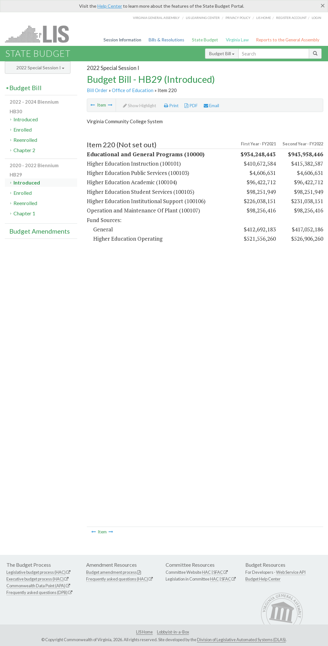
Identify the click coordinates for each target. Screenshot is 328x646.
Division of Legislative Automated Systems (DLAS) (241, 639)
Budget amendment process (111, 572)
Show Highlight (139, 105)
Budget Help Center (263, 578)
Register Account (291, 18)
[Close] (322, 5)
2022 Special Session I (40, 67)
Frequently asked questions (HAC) (117, 578)
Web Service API (291, 572)
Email (211, 105)
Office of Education (132, 90)
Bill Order (97, 90)
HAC (206, 572)
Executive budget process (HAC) (35, 578)
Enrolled (22, 129)
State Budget (205, 39)
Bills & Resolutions (166, 39)
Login (316, 18)
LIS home (263, 18)
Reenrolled (25, 140)
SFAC (218, 572)
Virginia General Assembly (156, 18)
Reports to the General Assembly (287, 39)
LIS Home (144, 631)
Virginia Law (237, 39)
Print (171, 105)
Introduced (25, 119)
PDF (191, 105)
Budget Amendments (39, 231)
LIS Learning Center (203, 18)
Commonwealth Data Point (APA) (35, 585)
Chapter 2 (24, 150)
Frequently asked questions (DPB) (37, 592)
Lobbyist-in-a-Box (173, 631)
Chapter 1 (24, 213)
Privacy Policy (238, 18)
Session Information (122, 39)
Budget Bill (221, 53)
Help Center (109, 6)
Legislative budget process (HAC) (36, 572)
